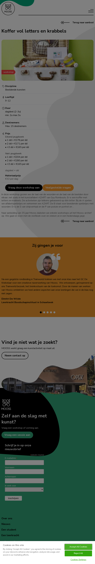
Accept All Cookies (78, 546)
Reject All (78, 553)
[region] (47, 552)
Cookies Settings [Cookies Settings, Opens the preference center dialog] (78, 559)
